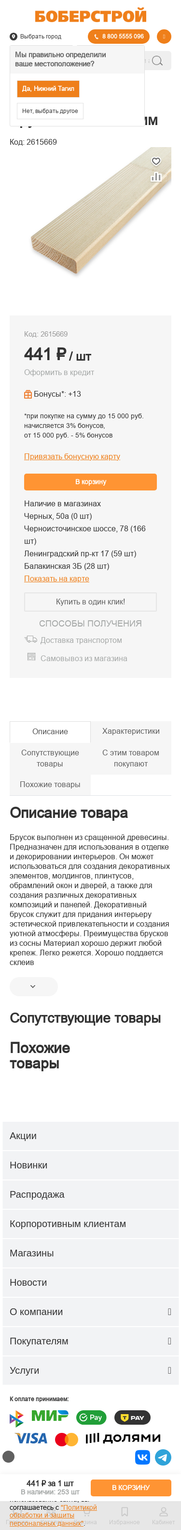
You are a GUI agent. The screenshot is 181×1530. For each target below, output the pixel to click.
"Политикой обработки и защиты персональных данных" (53, 1516)
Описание (50, 731)
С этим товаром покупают (130, 758)
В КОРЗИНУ (131, 1488)
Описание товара (69, 813)
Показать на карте (56, 579)
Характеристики (131, 731)
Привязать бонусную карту (72, 456)
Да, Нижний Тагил (48, 88)
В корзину (90, 482)
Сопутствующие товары (50, 758)
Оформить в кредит (59, 372)
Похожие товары (50, 784)
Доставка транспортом (81, 640)
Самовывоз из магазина (84, 658)
